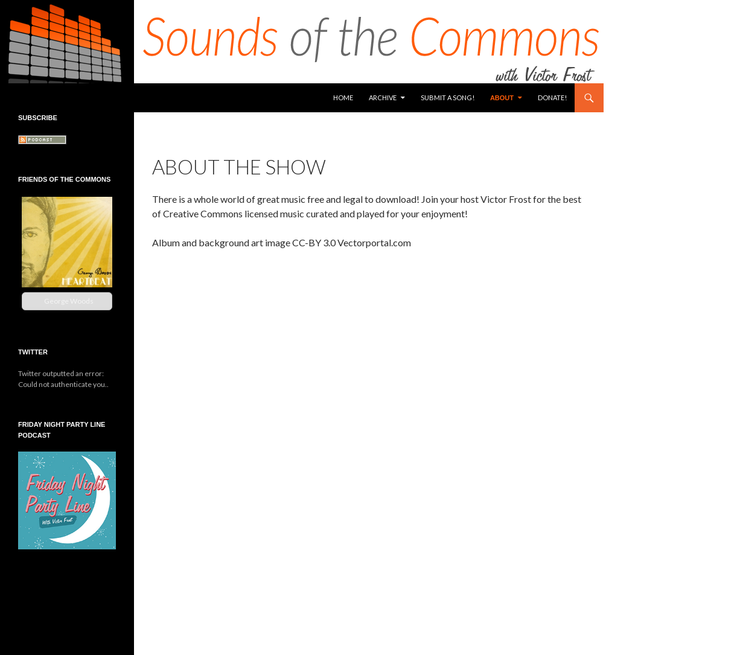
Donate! (552, 97)
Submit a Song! (447, 97)
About (502, 97)
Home (343, 97)
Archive (383, 97)
